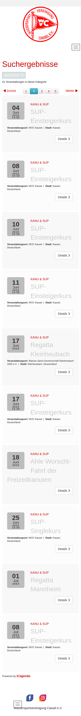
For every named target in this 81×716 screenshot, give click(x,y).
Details (64, 139)
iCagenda (23, 676)
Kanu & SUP (14, 75)
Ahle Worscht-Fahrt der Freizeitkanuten (39, 470)
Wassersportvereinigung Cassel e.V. (38, 708)
